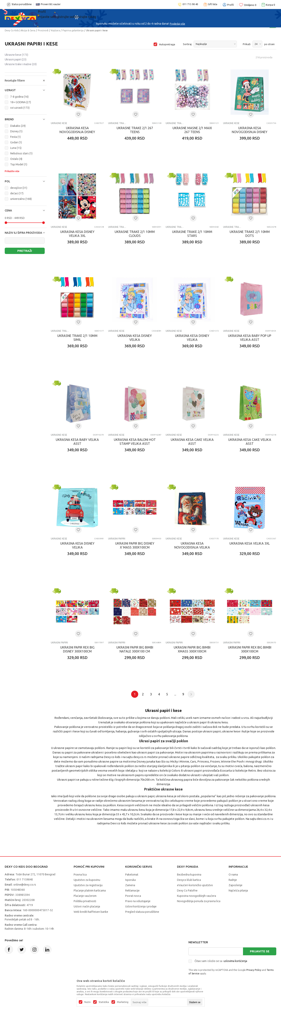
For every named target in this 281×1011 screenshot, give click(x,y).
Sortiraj (187, 44)
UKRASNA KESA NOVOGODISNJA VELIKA (192, 545)
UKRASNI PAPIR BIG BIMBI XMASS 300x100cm (192, 649)
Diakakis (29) (18, 125)
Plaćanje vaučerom (85, 895)
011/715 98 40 (154, 23)
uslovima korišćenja (235, 961)
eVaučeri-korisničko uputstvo (195, 885)
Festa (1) (15, 136)
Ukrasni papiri (15, 59)
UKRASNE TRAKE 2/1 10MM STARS (192, 233)
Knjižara (55, 30)
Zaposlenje (235, 885)
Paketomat (131, 874)
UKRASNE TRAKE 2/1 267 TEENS (135, 130)
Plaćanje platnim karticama (90, 890)
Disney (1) (16, 131)
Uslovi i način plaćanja (87, 906)
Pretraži (24, 250)
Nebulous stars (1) (21, 153)
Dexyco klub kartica (189, 879)
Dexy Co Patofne (187, 890)
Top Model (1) (18, 164)
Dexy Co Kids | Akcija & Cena (20, 30)
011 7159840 (25, 879)
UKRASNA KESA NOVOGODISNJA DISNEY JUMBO (77, 132)
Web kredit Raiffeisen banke (91, 911)
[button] (26, 90)
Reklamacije (132, 890)
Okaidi (197, 14)
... (175, 694)
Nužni (87, 1002)
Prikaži (246, 44)
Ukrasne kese (16, 54)
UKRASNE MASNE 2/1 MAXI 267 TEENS (192, 130)
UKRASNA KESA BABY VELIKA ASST (77, 441)
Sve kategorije (54, 14)
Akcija (78, 14)
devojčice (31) (18, 187)
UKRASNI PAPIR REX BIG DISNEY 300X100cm (77, 649)
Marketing (122, 1002)
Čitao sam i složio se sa (221, 961)
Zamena (130, 885)
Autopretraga (167, 44)
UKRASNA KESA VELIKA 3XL (249, 543)
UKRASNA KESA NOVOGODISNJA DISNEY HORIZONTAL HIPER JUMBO (250, 132)
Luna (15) (15, 147)
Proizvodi (43, 30)
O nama (233, 874)
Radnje (233, 879)
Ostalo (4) (16, 158)
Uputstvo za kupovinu (87, 879)
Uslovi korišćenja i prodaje (141, 906)
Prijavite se (259, 951)
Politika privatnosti (85, 901)
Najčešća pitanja (238, 890)
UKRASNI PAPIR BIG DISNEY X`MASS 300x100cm (134, 545)
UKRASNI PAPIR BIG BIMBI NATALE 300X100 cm (134, 649)
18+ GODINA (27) (20, 102)
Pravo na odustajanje (137, 901)
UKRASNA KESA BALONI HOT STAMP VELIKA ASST (135, 441)
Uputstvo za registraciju (88, 885)
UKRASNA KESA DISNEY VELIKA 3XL (77, 233)
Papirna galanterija (72, 30)
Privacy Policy (253, 970)
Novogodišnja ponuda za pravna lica (198, 901)
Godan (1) (16, 142)
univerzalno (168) (21, 198)
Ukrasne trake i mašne (21, 64)
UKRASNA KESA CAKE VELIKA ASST (192, 441)
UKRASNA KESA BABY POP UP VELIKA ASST (249, 337)
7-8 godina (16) (19, 96)
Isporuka (130, 879)
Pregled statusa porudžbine (142, 911)
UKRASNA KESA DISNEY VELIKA (135, 337)
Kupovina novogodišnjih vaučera (196, 895)
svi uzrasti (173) (20, 107)
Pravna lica (80, 874)
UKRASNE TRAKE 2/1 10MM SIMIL (77, 337)
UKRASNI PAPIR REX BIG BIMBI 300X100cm (249, 649)
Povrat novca (133, 895)
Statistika (104, 1002)
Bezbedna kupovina (189, 874)
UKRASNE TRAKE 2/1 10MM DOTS (250, 233)
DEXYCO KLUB (145, 14)
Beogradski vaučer (108, 14)
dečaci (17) (16, 193)
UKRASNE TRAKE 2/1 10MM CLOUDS (135, 233)
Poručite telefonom (132, 23)
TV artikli (173, 14)
